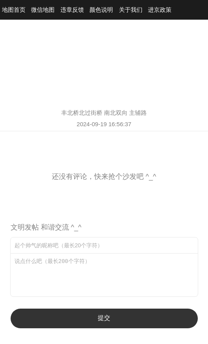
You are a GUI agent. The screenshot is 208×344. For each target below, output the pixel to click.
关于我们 (130, 9)
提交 (104, 318)
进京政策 (160, 9)
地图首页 (14, 9)
